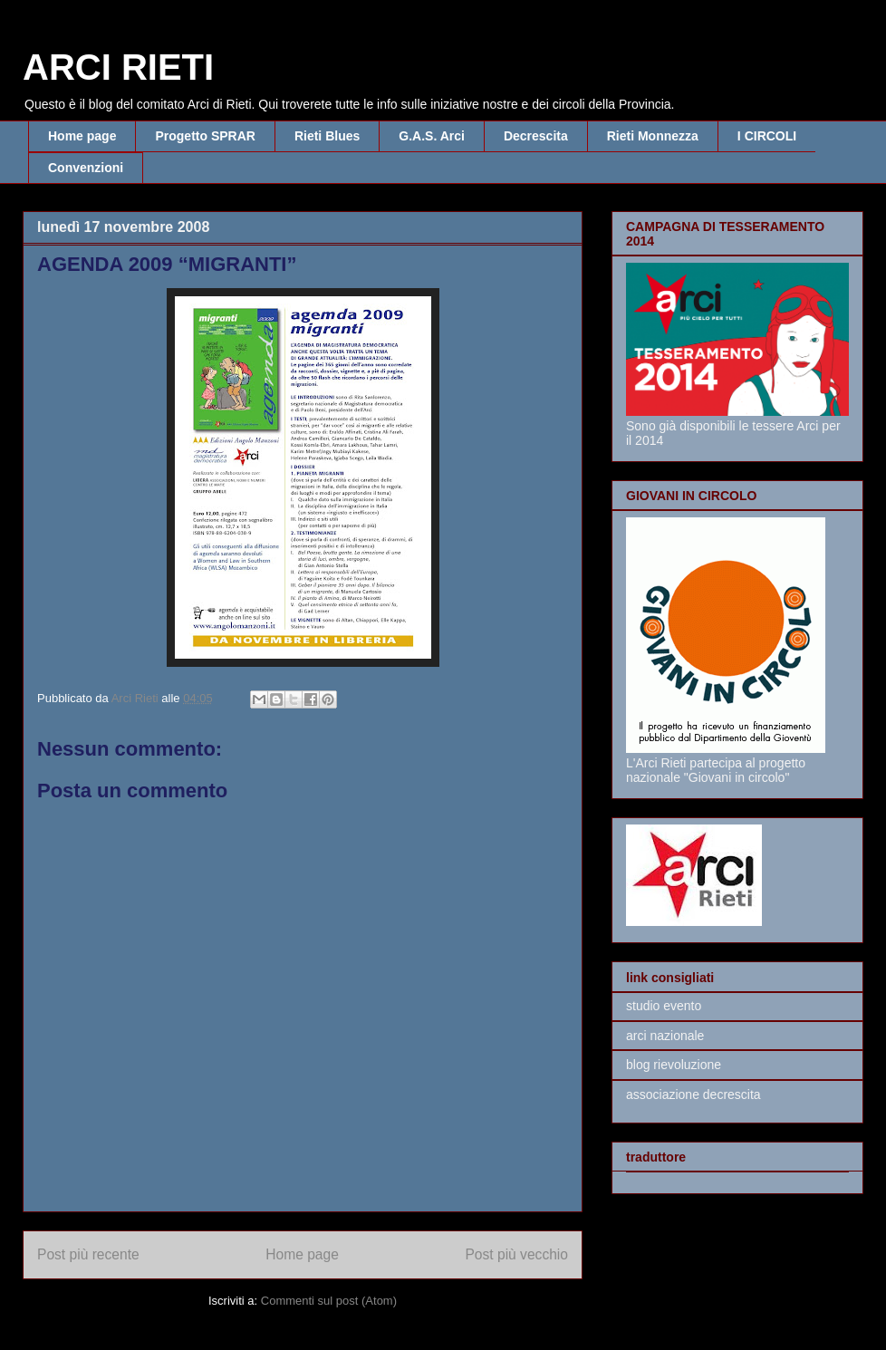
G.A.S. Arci (432, 136)
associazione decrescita (693, 1094)
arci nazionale (665, 1035)
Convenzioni (85, 167)
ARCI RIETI (118, 67)
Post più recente (88, 1254)
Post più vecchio (516, 1254)
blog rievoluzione (673, 1064)
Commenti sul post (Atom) (329, 1300)
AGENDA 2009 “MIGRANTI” (166, 264)
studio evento (663, 1005)
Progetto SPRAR (205, 136)
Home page (82, 136)
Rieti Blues (327, 136)
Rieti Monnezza (652, 136)
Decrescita (536, 136)
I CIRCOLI (766, 136)
